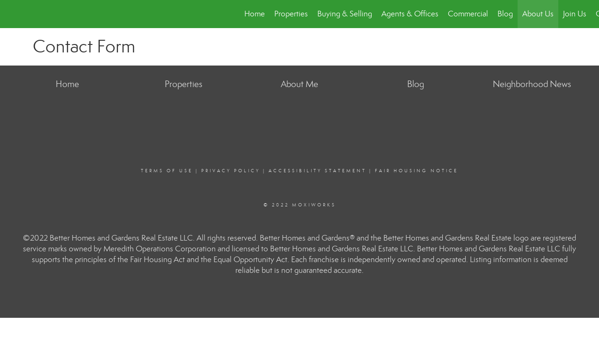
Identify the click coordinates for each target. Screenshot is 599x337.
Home (254, 14)
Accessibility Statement (317, 171)
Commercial (468, 14)
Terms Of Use (167, 171)
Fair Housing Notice (416, 171)
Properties (291, 14)
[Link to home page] (12, 14)
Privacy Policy (230, 171)
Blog (505, 14)
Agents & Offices (409, 14)
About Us (538, 14)
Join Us (574, 14)
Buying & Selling (344, 14)
